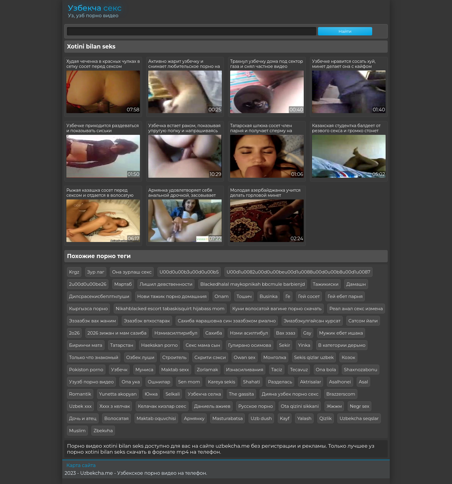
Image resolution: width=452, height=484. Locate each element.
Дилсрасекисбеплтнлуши (99, 296)
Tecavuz (299, 369)
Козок (348, 357)
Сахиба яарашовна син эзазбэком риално (227, 321)
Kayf (284, 418)
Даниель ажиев (212, 406)
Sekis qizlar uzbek (314, 357)
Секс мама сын (203, 345)
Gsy (307, 333)
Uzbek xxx (80, 406)
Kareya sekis (221, 382)
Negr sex (360, 406)
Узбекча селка (204, 394)
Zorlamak (207, 369)
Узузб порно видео (91, 382)
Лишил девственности (166, 284)
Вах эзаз (285, 333)
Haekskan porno (159, 345)
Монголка (274, 357)
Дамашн (356, 284)
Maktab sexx (175, 369)
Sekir (284, 345)
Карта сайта (81, 465)
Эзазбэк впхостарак (147, 321)
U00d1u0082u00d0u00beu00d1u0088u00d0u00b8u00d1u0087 (298, 272)
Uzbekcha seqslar (358, 418)
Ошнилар (159, 382)
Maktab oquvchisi (156, 418)
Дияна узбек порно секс (290, 394)
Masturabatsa (227, 418)
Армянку (194, 418)
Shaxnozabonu (360, 369)
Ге (288, 296)
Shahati (251, 382)
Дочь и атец (82, 418)
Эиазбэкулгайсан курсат (312, 321)
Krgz (74, 272)
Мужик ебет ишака (341, 333)
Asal (363, 382)
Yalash (304, 418)
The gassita (241, 394)
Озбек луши (140, 357)
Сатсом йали (363, 321)
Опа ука (130, 382)
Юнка (151, 394)
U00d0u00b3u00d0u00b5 (189, 272)
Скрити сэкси (210, 357)
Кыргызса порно (88, 308)
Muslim (77, 430)
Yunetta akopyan (118, 394)
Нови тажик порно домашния (172, 296)
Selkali (173, 394)
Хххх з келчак (114, 406)
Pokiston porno (86, 369)
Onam (222, 296)
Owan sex (244, 357)
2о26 (74, 333)
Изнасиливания (244, 369)
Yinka (304, 345)
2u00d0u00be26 (87, 284)
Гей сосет (309, 296)
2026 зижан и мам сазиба (117, 333)
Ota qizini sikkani (300, 406)
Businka (269, 296)
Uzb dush (261, 418)
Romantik (80, 394)
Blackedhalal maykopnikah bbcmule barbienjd (252, 284)
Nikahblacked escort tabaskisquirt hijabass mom (170, 308)
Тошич (244, 296)
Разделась (280, 382)
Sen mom (189, 382)
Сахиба (213, 333)
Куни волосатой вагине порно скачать (276, 308)
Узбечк (119, 369)
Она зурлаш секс (132, 272)
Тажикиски (326, 284)
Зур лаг (95, 272)
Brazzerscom (340, 394)
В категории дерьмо (342, 345)
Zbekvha (103, 430)
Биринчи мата (85, 345)
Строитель (174, 357)
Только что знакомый (93, 357)
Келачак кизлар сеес (162, 406)
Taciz (276, 369)
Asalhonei (340, 382)
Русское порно (255, 406)
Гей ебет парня (345, 296)
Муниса (144, 369)
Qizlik (325, 418)
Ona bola (326, 369)
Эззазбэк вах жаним (92, 321)
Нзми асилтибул (249, 333)
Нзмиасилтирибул (175, 333)
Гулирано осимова (249, 345)
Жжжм (334, 406)
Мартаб (123, 284)
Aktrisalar (310, 382)
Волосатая (116, 418)
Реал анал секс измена (356, 308)
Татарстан (121, 345)
